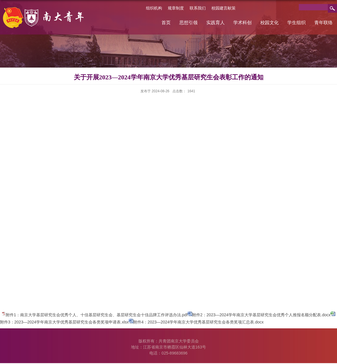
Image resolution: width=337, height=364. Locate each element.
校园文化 (269, 22)
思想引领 (188, 22)
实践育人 (215, 22)
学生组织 (296, 22)
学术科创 (242, 22)
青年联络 (323, 22)
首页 (166, 22)
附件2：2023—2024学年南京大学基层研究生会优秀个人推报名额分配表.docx (261, 315)
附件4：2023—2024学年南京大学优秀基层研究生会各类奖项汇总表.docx (198, 322)
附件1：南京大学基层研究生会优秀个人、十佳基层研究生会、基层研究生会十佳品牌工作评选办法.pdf (97, 315)
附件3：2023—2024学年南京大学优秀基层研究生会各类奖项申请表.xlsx (64, 322)
